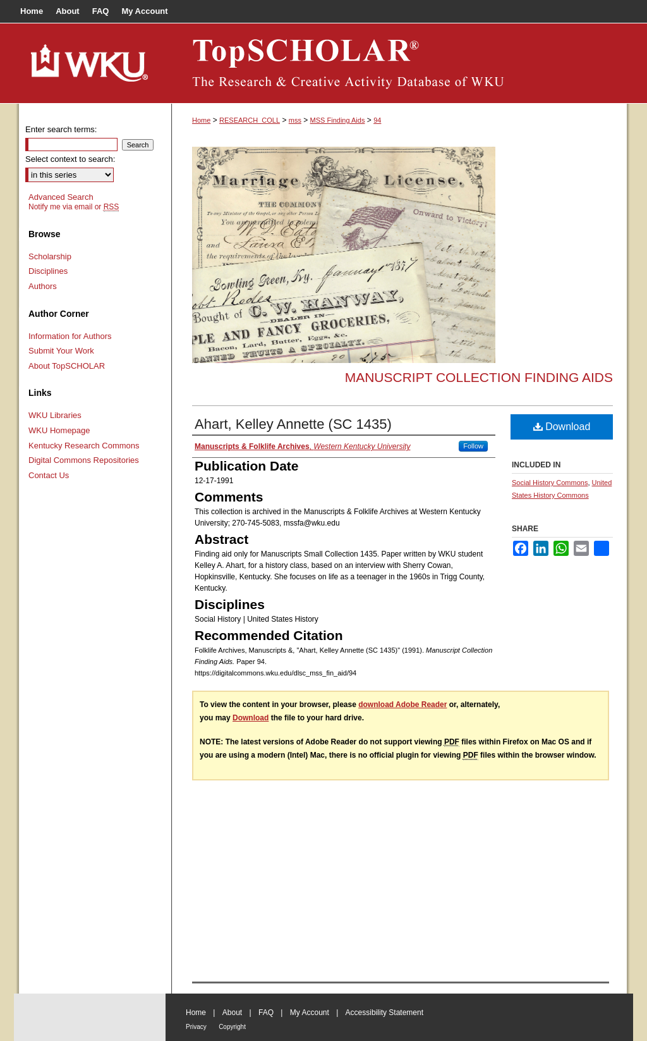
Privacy (196, 1026)
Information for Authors (70, 336)
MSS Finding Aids (337, 120)
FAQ (266, 1012)
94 (377, 120)
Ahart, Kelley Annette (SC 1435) (293, 424)
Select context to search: (70, 159)
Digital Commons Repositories (83, 460)
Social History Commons (550, 482)
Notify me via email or (73, 206)
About (232, 1012)
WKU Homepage (59, 430)
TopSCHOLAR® (399, 63)
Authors (42, 286)
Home (201, 120)
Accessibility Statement (384, 1012)
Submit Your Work (61, 350)
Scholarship (49, 256)
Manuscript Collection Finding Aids (479, 377)
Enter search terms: (61, 129)
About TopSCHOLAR (66, 366)
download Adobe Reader (402, 704)
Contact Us (48, 475)
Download (562, 426)
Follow (473, 446)
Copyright (232, 1026)
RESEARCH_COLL (249, 120)
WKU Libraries (55, 415)
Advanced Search (61, 197)
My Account (309, 1012)
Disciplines (48, 271)
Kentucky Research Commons (84, 445)
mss (295, 120)
